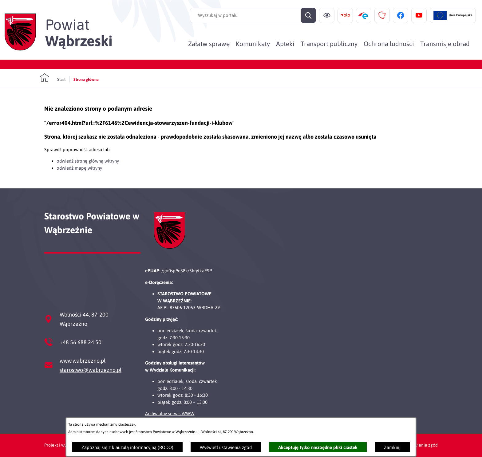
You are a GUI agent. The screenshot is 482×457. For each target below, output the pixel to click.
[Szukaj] (308, 15)
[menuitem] (209, 43)
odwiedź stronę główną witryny (88, 160)
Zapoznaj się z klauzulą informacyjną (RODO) (127, 447)
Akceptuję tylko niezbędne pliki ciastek (318, 447)
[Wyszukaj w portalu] (253, 15)
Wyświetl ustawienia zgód (226, 447)
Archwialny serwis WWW (170, 413)
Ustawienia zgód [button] (421, 445)
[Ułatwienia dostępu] (326, 15)
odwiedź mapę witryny (79, 168)
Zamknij (392, 447)
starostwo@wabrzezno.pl (90, 370)
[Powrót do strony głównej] (52, 78)
